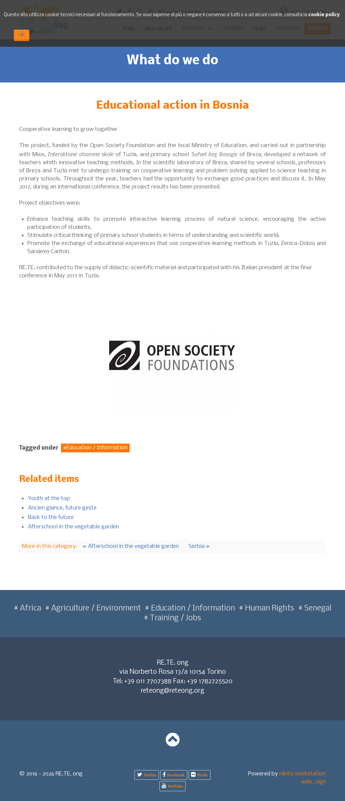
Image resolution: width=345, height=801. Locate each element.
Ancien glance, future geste (62, 508)
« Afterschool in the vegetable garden (131, 546)
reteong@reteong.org (172, 690)
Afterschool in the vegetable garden (73, 527)
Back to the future (51, 517)
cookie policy (324, 15)
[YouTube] (172, 786)
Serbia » (199, 546)
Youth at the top (49, 498)
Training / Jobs (174, 618)
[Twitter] (146, 775)
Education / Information (96, 448)
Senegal (317, 608)
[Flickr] (200, 775)
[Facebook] (173, 775)
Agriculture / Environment (95, 608)
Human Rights (268, 608)
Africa (29, 608)
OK (21, 35)
